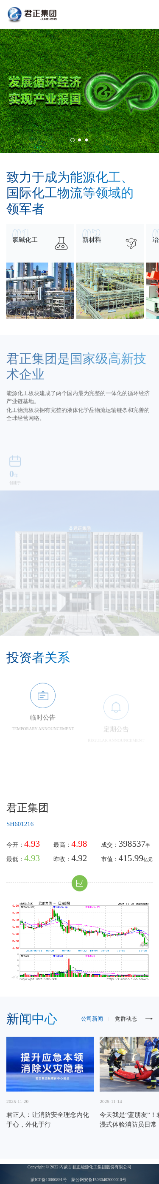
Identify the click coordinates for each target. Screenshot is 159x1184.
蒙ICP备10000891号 (49, 1179)
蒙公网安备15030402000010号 (98, 1179)
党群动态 (126, 1019)
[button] (72, 140)
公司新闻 (92, 1019)
